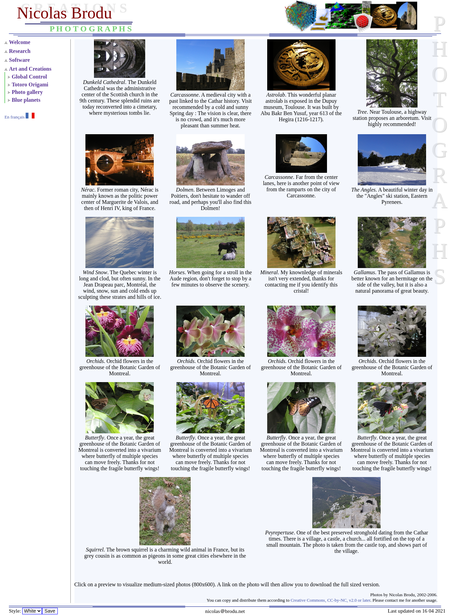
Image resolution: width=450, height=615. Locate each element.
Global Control (29, 77)
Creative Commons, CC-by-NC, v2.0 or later (330, 600)
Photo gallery (27, 92)
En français (19, 117)
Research (19, 51)
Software (19, 60)
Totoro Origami (30, 84)
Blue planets (26, 100)
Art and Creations (30, 69)
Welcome (19, 42)
